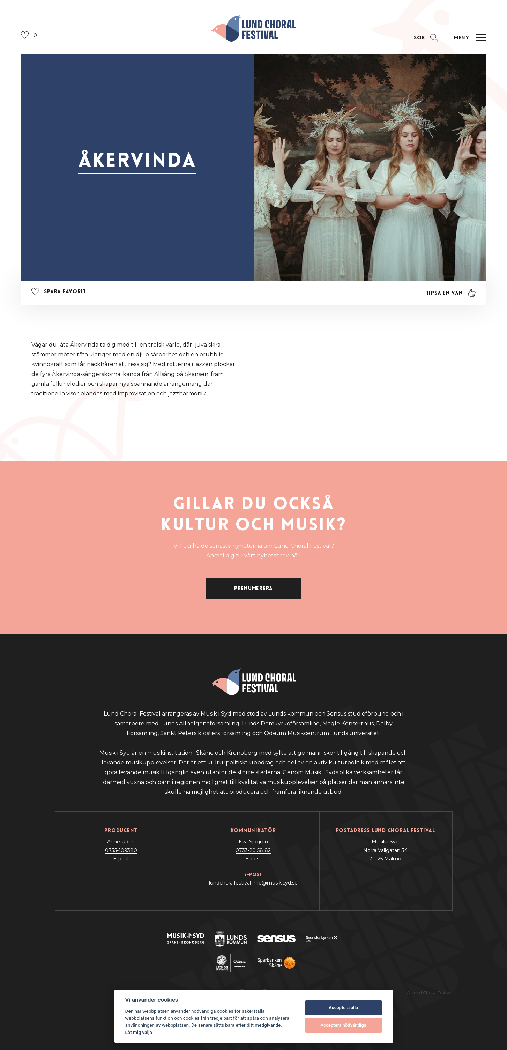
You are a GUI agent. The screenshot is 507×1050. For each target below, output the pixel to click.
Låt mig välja (138, 1032)
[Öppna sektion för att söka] (426, 38)
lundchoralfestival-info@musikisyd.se (253, 883)
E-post (121, 859)
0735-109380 (121, 850)
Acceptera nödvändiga (343, 1025)
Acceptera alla (343, 1007)
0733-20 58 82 (253, 850)
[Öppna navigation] (469, 38)
